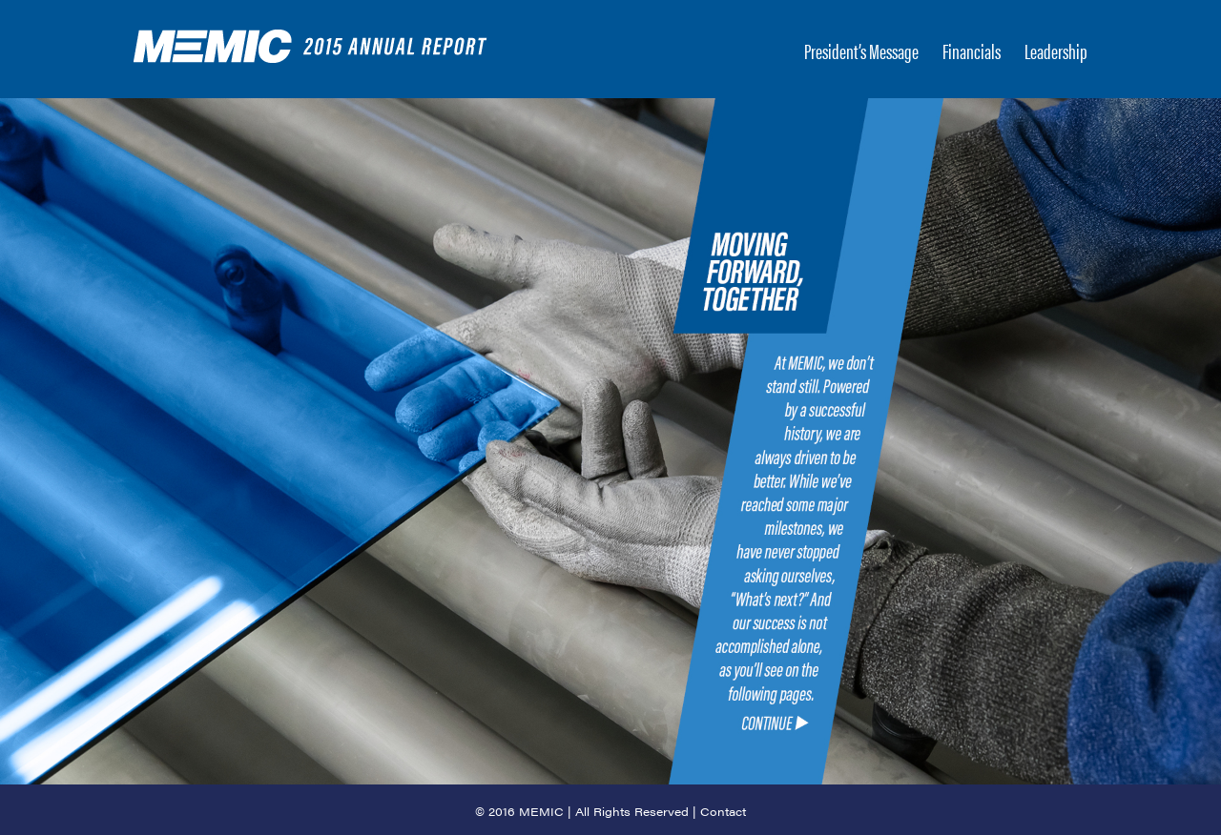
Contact (723, 811)
